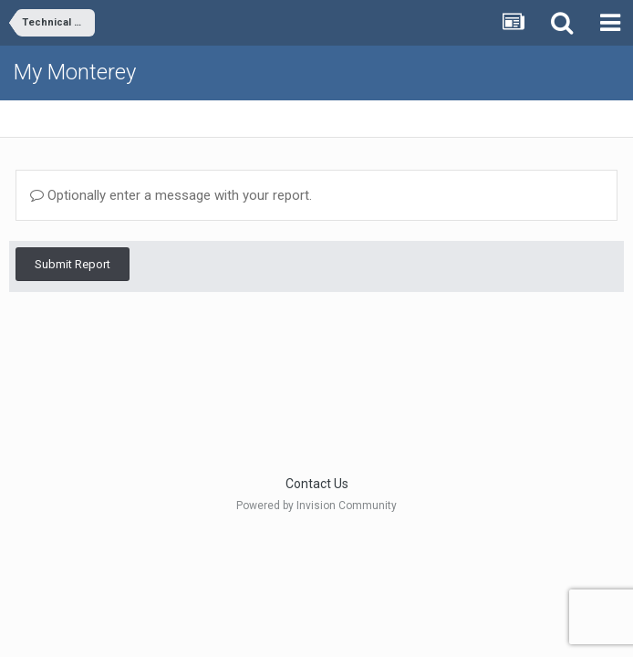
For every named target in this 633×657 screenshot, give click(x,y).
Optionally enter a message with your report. (171, 195)
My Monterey (75, 72)
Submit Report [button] (72, 264)
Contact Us (316, 483)
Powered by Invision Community (316, 505)
